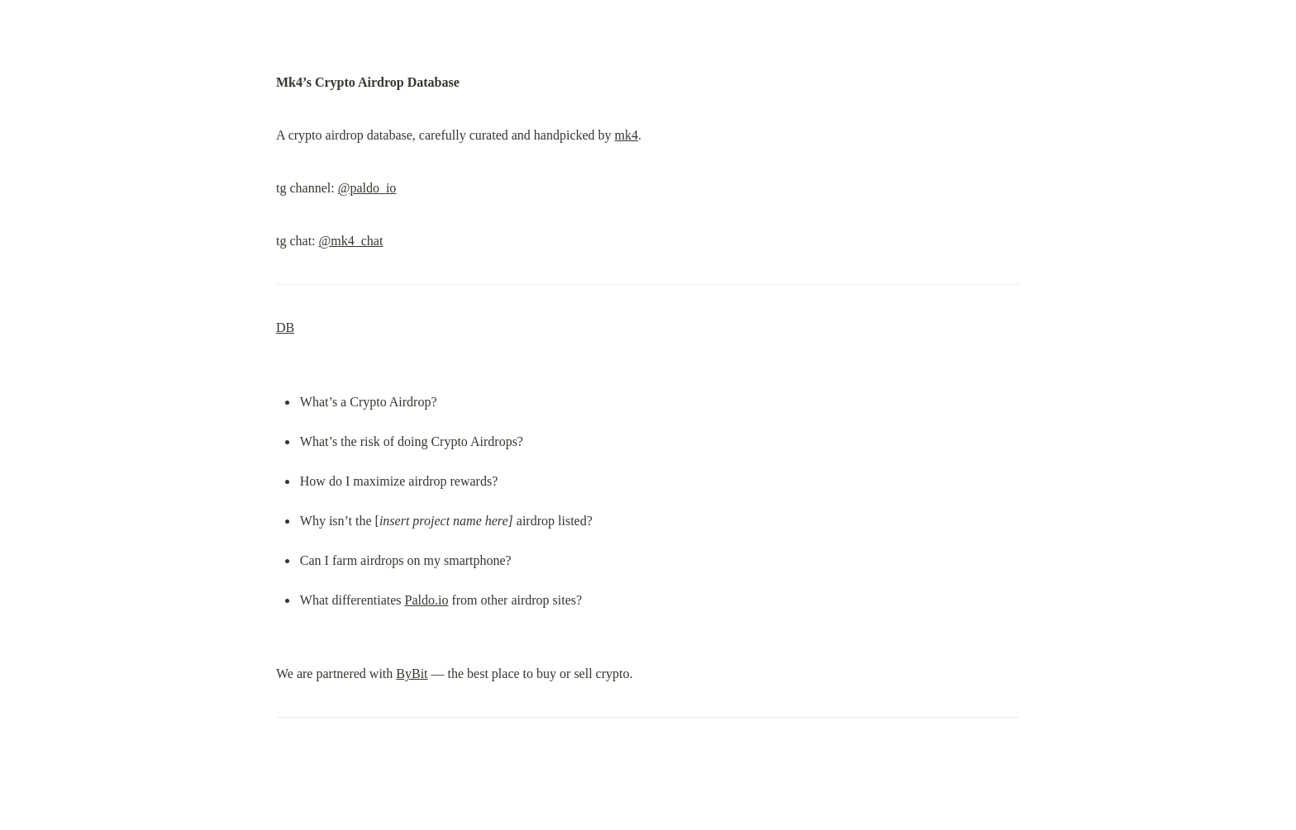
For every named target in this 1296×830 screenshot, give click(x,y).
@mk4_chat (351, 241)
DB (285, 327)
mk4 (626, 135)
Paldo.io (427, 600)
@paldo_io (367, 188)
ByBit (411, 673)
